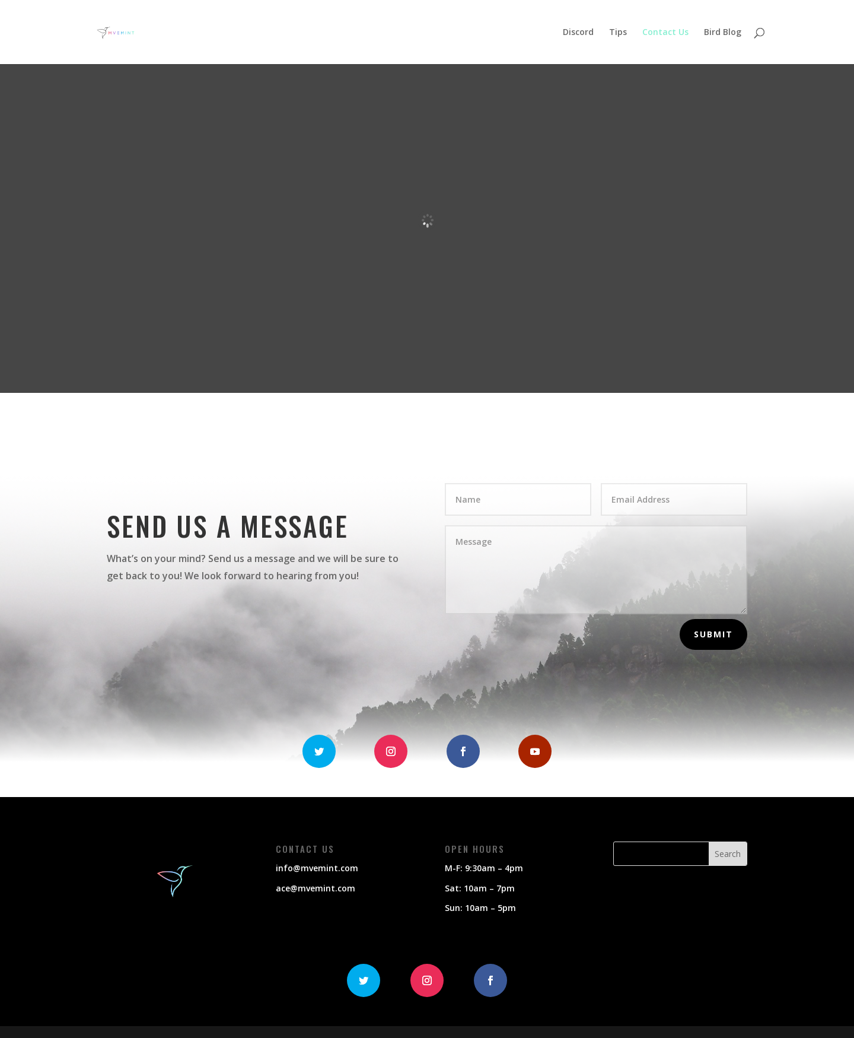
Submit (713, 634)
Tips (618, 32)
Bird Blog (722, 32)
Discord (578, 32)
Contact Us (665, 32)
